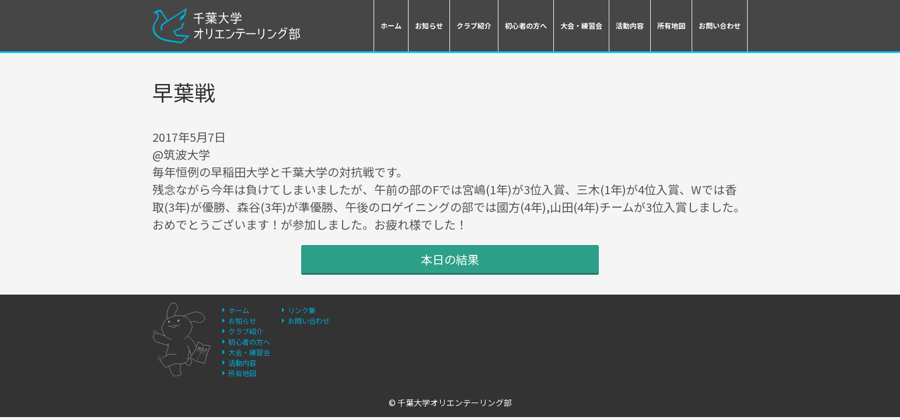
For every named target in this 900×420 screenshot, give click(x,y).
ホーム (391, 25)
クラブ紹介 (473, 25)
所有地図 (671, 25)
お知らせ (429, 25)
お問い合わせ (720, 25)
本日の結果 (450, 259)
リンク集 (302, 310)
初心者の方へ (526, 25)
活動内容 (630, 25)
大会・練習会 (581, 25)
